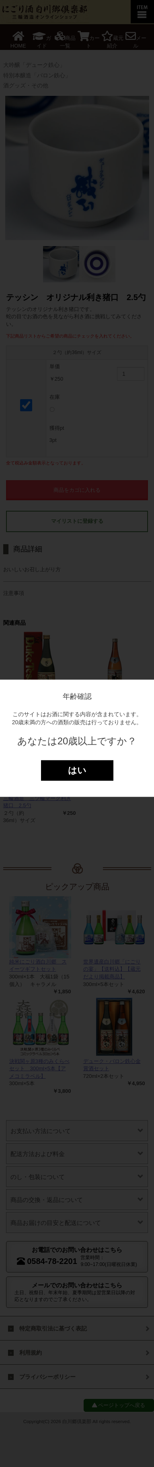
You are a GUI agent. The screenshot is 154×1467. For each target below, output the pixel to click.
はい (77, 770)
